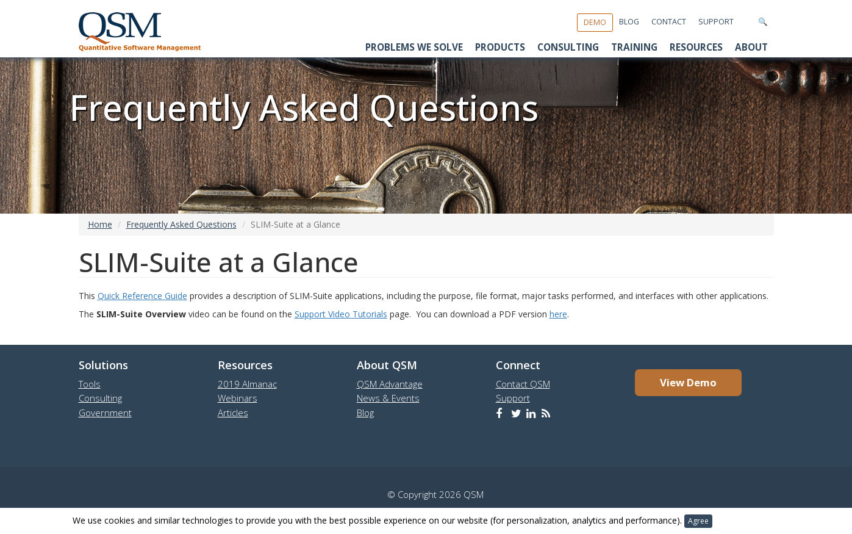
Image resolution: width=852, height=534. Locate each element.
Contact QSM (523, 384)
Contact (668, 21)
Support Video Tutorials (341, 314)
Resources (696, 47)
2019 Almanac (247, 384)
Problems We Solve (414, 47)
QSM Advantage (390, 384)
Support (716, 21)
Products (500, 47)
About (751, 47)
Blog (629, 21)
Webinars (237, 398)
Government (105, 412)
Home (100, 224)
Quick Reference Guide (142, 295)
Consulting (568, 47)
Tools (90, 384)
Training (634, 47)
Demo (595, 22)
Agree (698, 521)
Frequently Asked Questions (181, 224)
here (558, 314)
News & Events (388, 398)
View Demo (688, 382)
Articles (233, 412)
